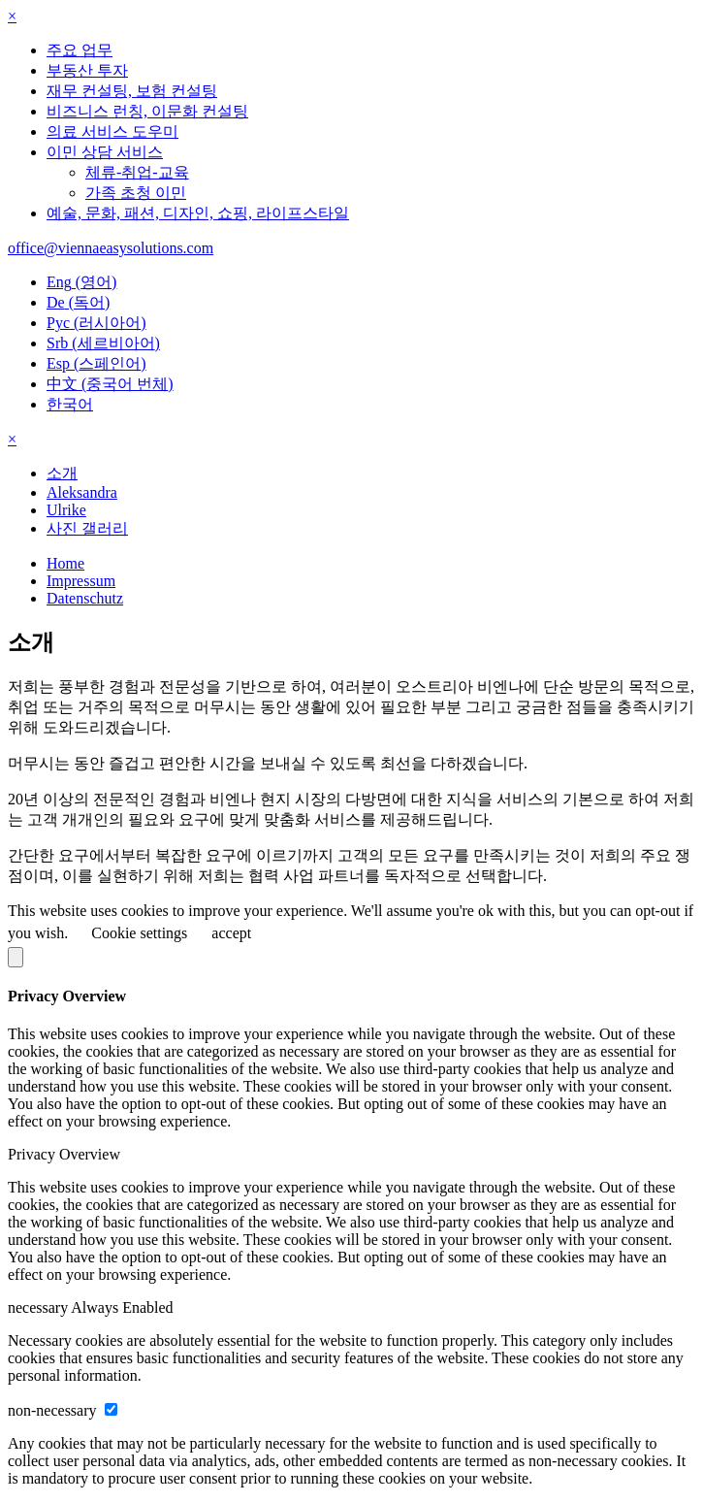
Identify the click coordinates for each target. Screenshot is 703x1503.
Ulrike (66, 510)
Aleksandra (82, 492)
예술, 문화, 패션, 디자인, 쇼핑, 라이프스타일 (198, 213)
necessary (39, 1307)
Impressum (81, 580)
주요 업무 (79, 50)
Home (65, 563)
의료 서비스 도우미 (112, 131)
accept (231, 933)
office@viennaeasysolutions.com (110, 248)
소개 (62, 473)
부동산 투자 (87, 70)
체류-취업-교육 (137, 172)
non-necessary (54, 1410)
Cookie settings (139, 933)
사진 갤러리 (87, 528)
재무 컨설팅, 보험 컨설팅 (132, 90)
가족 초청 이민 (135, 192)
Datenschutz (85, 598)
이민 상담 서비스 (105, 152)
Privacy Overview (64, 1154)
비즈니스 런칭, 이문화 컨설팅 (147, 111)
